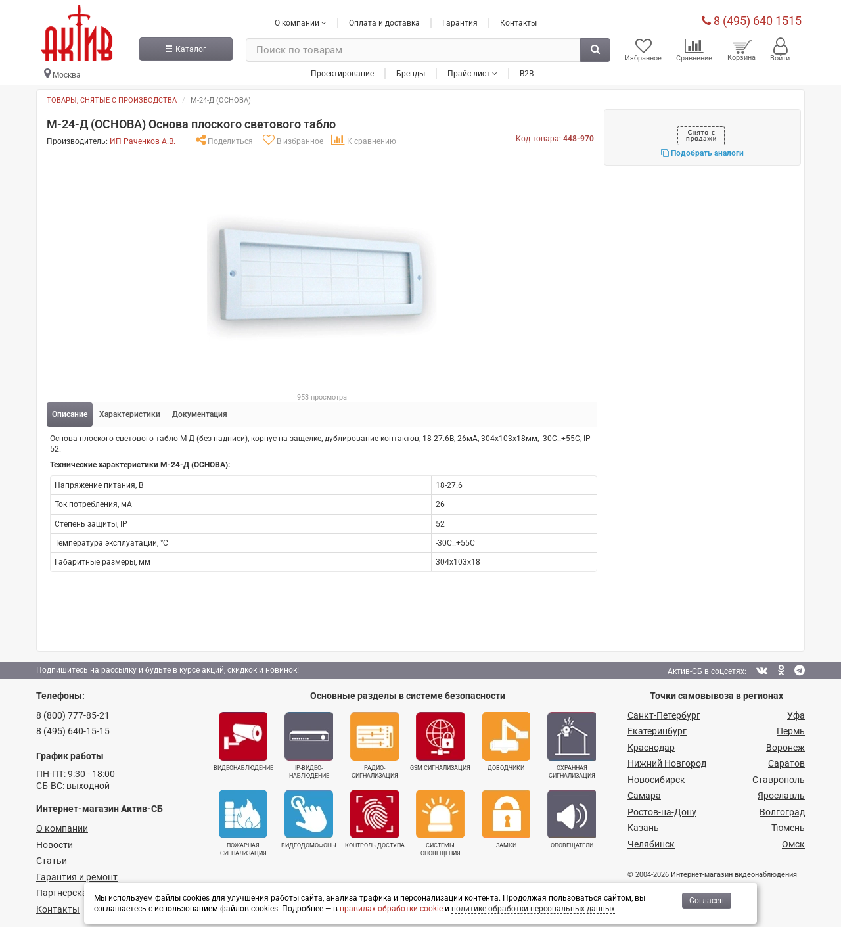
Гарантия (460, 21)
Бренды (410, 71)
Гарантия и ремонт (77, 876)
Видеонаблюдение (243, 740)
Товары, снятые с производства (112, 99)
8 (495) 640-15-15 (73, 730)
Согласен (706, 900)
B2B (527, 71)
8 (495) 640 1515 (752, 19)
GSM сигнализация (440, 740)
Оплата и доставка (384, 21)
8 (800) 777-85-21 (73, 714)
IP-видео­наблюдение (308, 744)
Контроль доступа (375, 818)
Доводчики (506, 740)
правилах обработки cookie (391, 908)
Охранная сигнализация (571, 744)
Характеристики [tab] (129, 413)
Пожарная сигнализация (243, 822)
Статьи (51, 860)
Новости (54, 844)
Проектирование (342, 71)
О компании (62, 827)
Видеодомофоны (308, 818)
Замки (506, 818)
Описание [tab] (69, 413)
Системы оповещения (440, 822)
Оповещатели (571, 818)
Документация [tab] (199, 413)
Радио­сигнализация (374, 744)
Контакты (518, 21)
